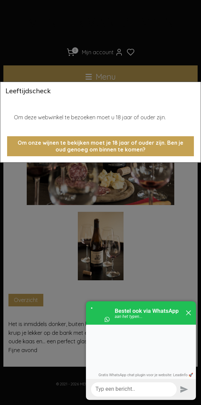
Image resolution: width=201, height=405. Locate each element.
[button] (100, 146)
